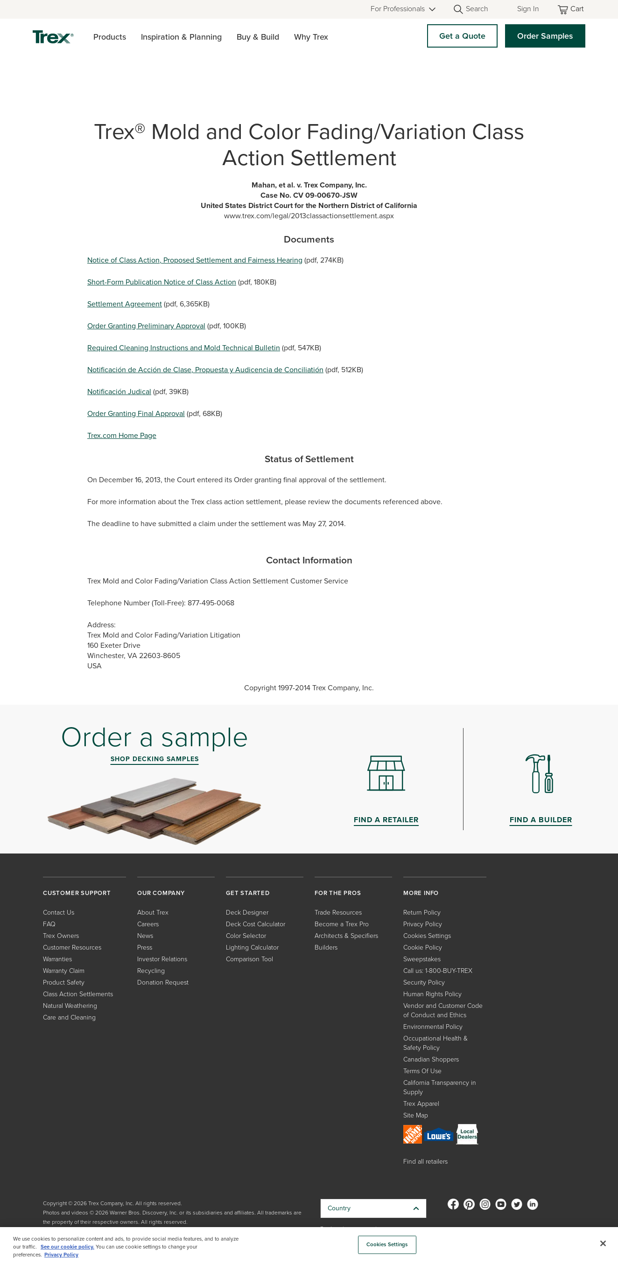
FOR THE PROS (338, 892)
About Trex (153, 912)
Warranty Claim (63, 971)
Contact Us (58, 912)
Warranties (57, 959)
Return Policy (422, 912)
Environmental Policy (433, 1027)
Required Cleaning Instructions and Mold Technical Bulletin (183, 347)
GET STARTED (248, 892)
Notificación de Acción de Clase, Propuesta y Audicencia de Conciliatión (205, 369)
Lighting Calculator (252, 947)
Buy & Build (258, 37)
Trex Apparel (421, 1104)
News (145, 936)
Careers (148, 924)
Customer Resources (72, 947)
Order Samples (545, 36)
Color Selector (246, 936)
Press (144, 947)
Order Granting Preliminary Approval (146, 325)
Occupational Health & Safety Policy (435, 1043)
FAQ (49, 924)
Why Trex (311, 37)
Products (109, 37)
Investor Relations (162, 959)
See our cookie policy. (67, 1247)
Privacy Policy (422, 924)
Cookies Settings (427, 936)
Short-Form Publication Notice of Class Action (161, 282)
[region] (309, 1245)
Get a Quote (462, 36)
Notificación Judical (119, 391)
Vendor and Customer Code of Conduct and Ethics (443, 1010)
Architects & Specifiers (346, 936)
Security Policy (424, 982)
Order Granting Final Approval (136, 413)
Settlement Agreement (124, 303)
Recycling (151, 971)
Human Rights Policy (432, 994)
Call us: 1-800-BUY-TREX (437, 971)
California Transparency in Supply (439, 1087)
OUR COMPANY (161, 892)
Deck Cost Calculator (255, 924)
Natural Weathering (70, 1006)
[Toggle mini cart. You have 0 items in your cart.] (571, 9)
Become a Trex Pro (342, 924)
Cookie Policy (422, 947)
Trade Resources (338, 912)
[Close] (603, 1243)
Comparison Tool (249, 959)
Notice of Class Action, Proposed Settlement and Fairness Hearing (194, 260)
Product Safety (63, 982)
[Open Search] (470, 9)
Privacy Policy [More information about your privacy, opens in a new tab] (61, 1255)
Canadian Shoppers (431, 1059)
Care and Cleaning (69, 1017)
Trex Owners (61, 936)
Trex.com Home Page (121, 435)
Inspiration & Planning (181, 37)
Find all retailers (425, 1161)
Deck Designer (247, 912)
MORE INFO (421, 892)
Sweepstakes (422, 959)
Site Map (415, 1115)
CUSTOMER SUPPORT (77, 892)
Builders (326, 947)
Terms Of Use (422, 1071)
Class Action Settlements (78, 994)
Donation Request (163, 982)
